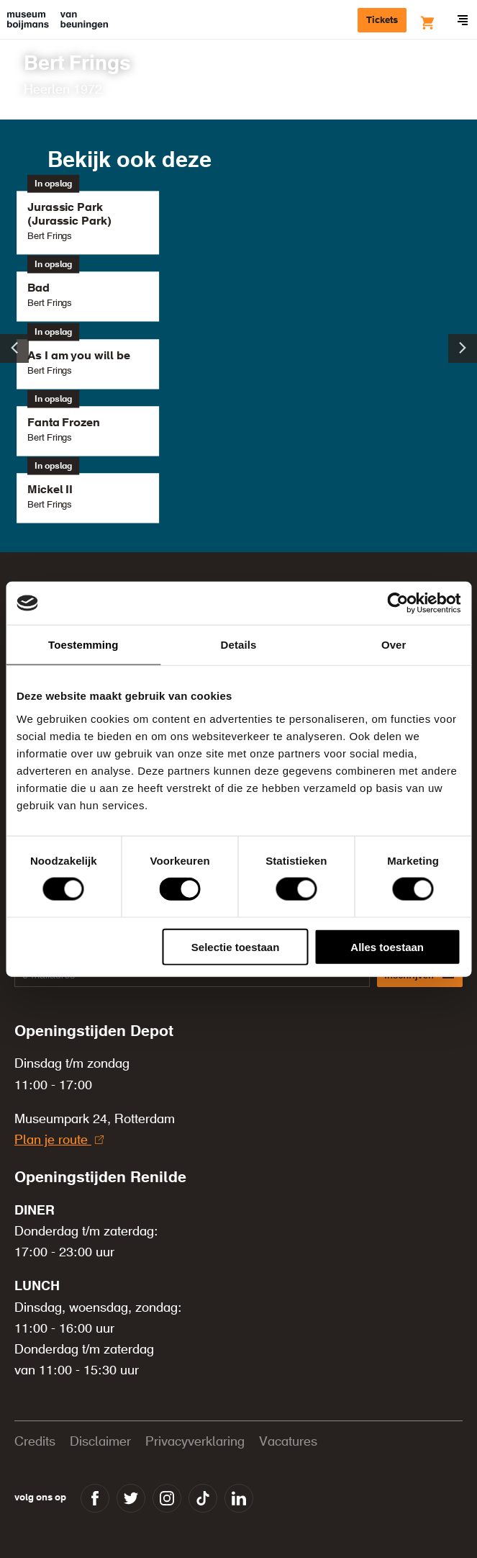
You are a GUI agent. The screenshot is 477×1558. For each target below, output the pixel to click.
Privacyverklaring (195, 1442)
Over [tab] (393, 645)
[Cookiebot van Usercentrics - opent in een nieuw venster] (397, 603)
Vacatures (288, 1442)
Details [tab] (239, 645)
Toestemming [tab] (83, 645)
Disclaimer (100, 1442)
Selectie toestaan (235, 946)
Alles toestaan (387, 946)
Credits (34, 1442)
